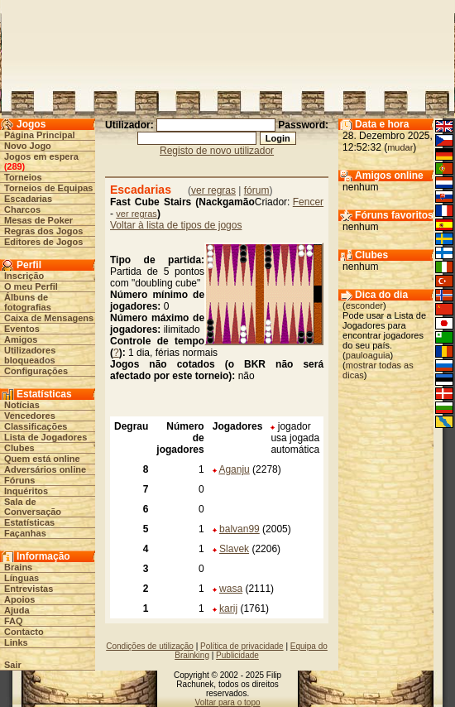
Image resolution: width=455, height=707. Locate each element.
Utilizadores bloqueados (29, 355)
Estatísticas (29, 522)
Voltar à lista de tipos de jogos (176, 225)
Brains (18, 567)
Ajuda (17, 610)
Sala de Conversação (32, 507)
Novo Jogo (27, 146)
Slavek (234, 549)
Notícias (22, 405)
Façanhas (25, 533)
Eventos (22, 329)
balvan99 (239, 529)
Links (16, 642)
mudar (400, 147)
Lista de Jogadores (45, 437)
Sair (13, 665)
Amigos (20, 339)
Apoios (19, 599)
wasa (230, 588)
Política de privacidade (242, 646)
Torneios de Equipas (48, 188)
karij (228, 608)
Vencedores (29, 416)
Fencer (308, 202)
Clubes (19, 448)
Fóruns (19, 480)
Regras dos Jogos (43, 231)
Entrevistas (28, 589)
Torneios (23, 177)
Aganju (233, 469)
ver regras (213, 190)
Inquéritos (26, 491)
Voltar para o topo (228, 702)
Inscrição (24, 276)
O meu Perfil (31, 286)
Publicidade (237, 655)
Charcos (22, 209)
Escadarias (28, 199)
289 (14, 166)
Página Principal (39, 135)
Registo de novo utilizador (217, 150)
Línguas (21, 578)
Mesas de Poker (38, 220)
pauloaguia (368, 355)
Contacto (24, 632)
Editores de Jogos (43, 242)
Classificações (35, 426)
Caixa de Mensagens (48, 318)
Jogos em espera (41, 156)
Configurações (36, 371)
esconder (364, 305)
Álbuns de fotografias (27, 302)
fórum (257, 190)
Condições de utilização (150, 646)
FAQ (13, 621)
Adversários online (45, 469)
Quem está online (42, 459)
